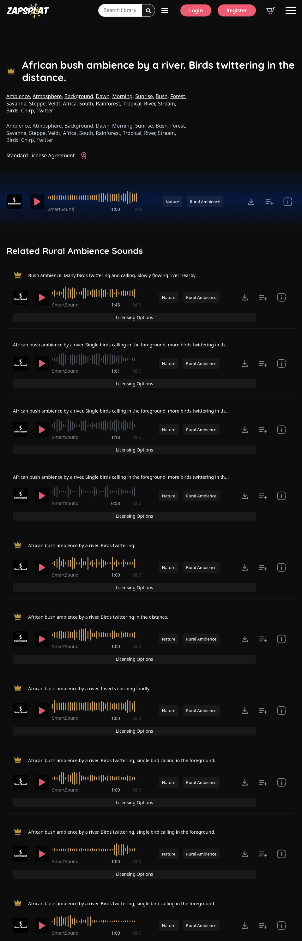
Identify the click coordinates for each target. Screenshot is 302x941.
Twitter (45, 110)
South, (86, 103)
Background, (79, 96)
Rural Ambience (205, 202)
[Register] (237, 10)
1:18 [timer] (116, 415)
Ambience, (18, 96)
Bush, (162, 96)
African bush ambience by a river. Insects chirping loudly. (96, 613)
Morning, (123, 96)
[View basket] (270, 10)
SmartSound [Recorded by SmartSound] (65, 209)
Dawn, (103, 96)
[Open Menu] (291, 10)
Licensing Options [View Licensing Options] (262, 276)
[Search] (148, 10)
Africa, (70, 103)
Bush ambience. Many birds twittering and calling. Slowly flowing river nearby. (122, 275)
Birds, (13, 110)
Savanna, (17, 103)
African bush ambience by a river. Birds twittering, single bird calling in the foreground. (133, 671)
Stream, (167, 103)
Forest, (178, 96)
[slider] (97, 197)
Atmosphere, (48, 96)
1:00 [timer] (116, 209)
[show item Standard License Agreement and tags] (287, 201)
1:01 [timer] (116, 360)
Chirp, (28, 110)
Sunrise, (144, 96)
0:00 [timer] (138, 209)
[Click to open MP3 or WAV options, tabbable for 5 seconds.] (251, 201)
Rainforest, (108, 103)
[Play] (38, 201)
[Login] (195, 10)
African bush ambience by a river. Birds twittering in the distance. (158, 71)
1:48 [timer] (116, 305)
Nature (172, 202)
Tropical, (133, 103)
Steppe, (38, 103)
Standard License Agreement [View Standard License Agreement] (40, 155)
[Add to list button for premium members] (269, 201)
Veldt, (55, 103)
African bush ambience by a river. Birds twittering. (88, 498)
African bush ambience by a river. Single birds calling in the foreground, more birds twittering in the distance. (144, 332)
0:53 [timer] (116, 470)
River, (150, 103)
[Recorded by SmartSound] (16, 201)
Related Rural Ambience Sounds (74, 250)
